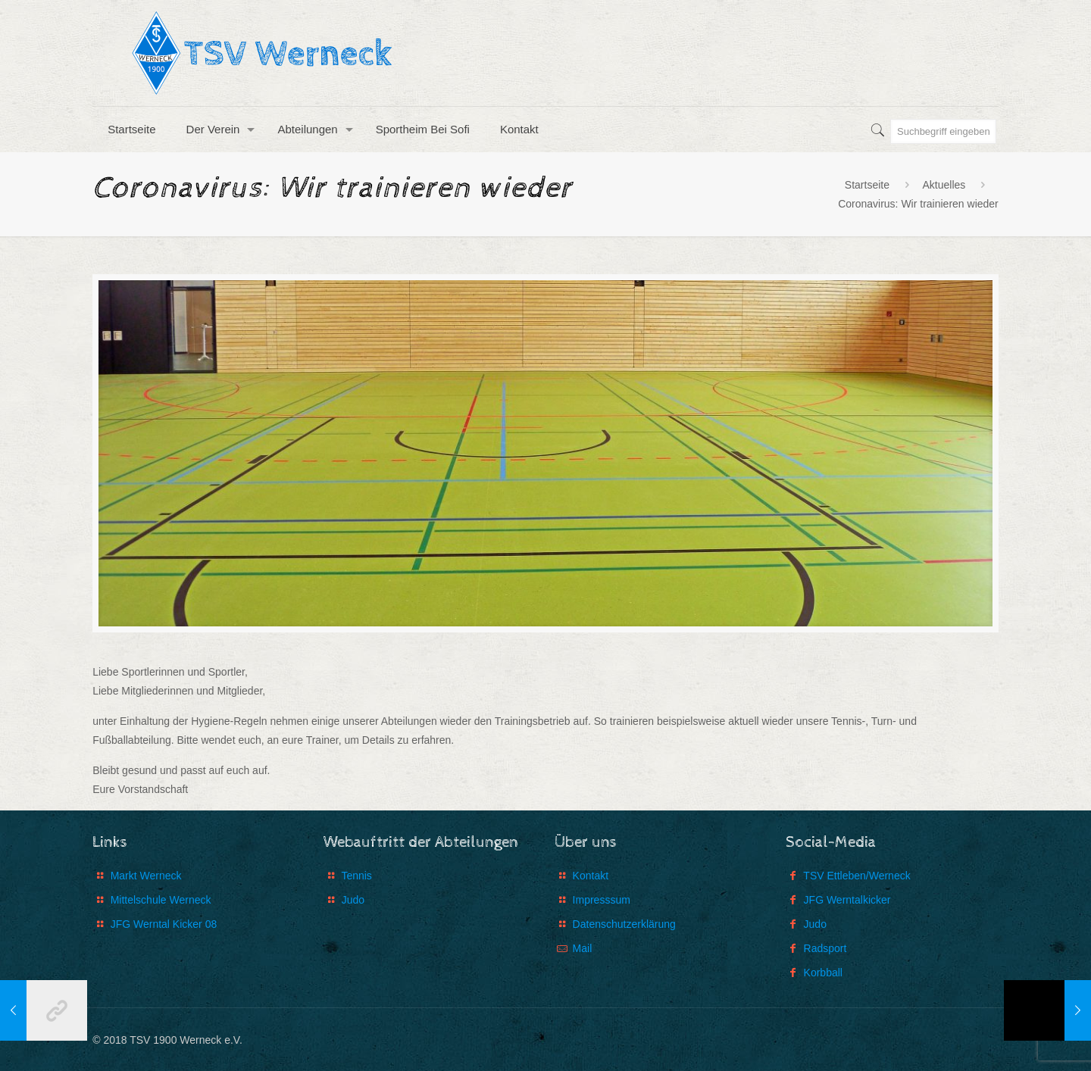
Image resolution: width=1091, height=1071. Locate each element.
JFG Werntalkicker (847, 900)
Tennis (356, 876)
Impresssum (601, 900)
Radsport (825, 948)
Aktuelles (943, 185)
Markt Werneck (146, 876)
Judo (353, 900)
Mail (582, 948)
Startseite (867, 185)
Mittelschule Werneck (161, 900)
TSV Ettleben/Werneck (856, 876)
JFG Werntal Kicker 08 (164, 924)
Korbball (823, 972)
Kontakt (590, 876)
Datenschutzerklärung (624, 924)
